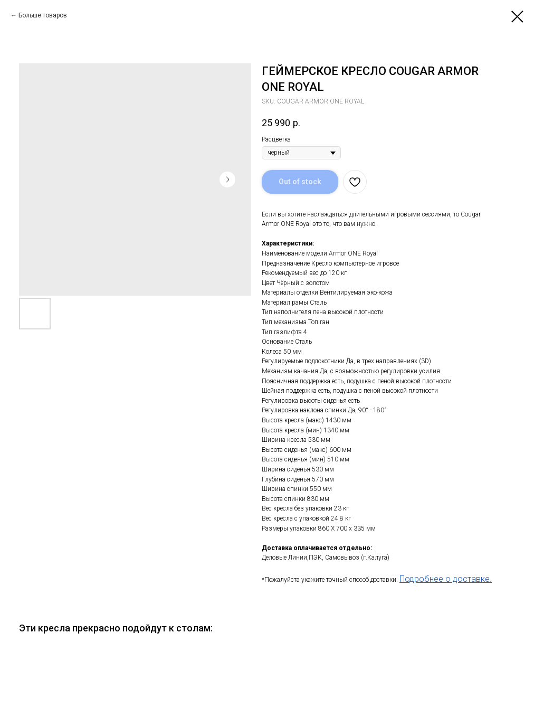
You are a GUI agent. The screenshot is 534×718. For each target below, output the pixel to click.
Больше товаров (42, 15)
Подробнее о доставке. (445, 579)
